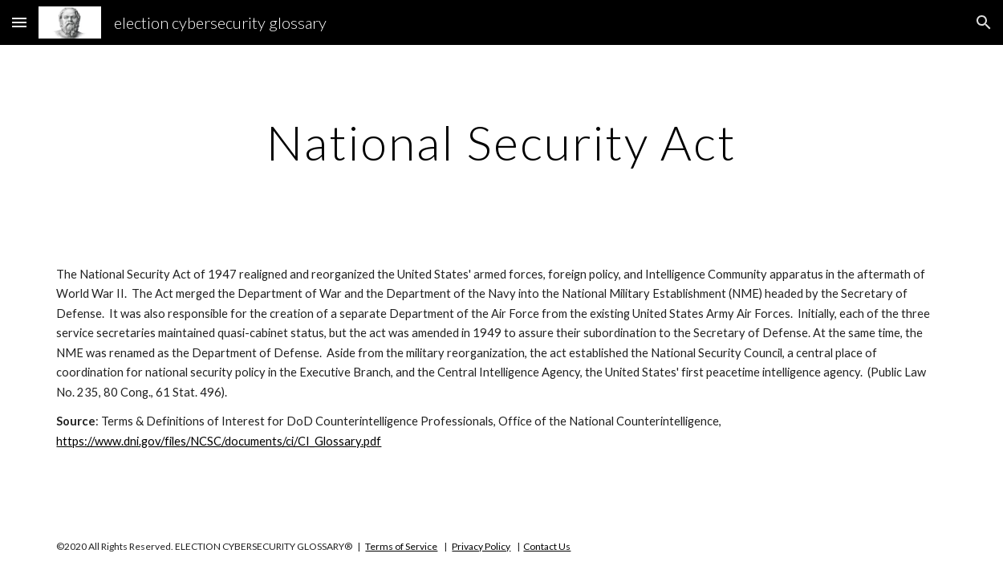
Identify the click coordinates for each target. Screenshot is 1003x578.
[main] (501, 142)
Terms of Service (401, 546)
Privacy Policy (481, 546)
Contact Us (547, 546)
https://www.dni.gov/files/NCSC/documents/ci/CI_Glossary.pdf (218, 441)
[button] (19, 22)
